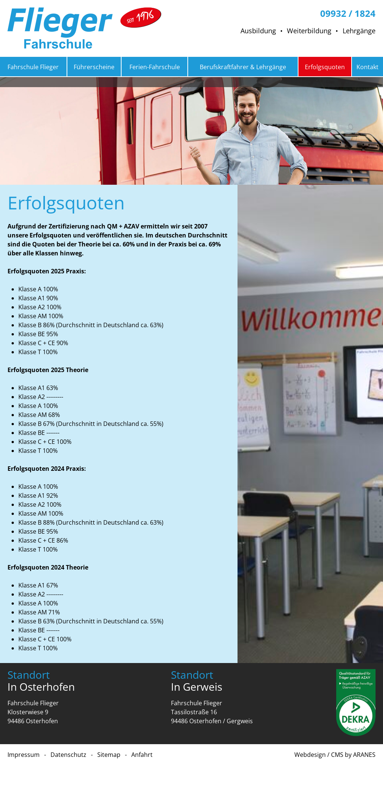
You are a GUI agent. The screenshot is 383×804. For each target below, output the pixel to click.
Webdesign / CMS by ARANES (335, 755)
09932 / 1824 (348, 12)
